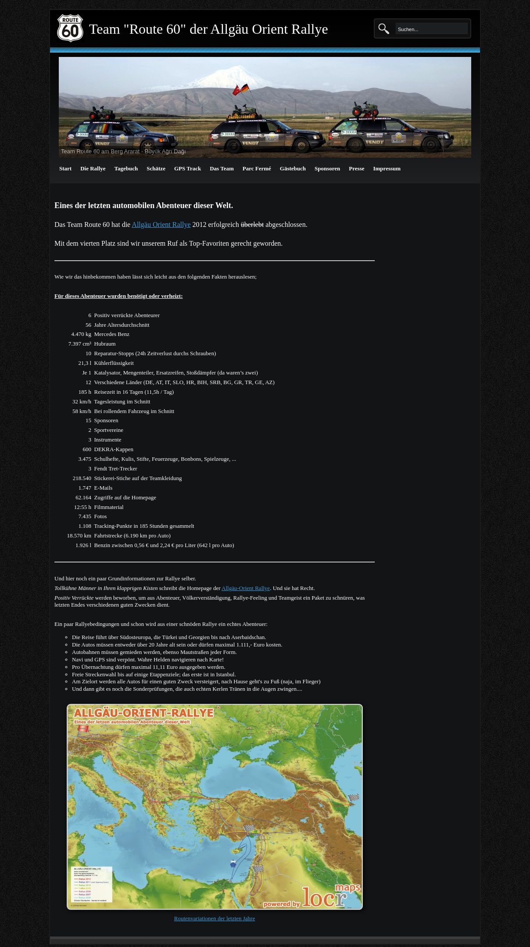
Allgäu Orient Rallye (161, 224)
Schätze (156, 168)
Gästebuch (293, 168)
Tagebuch (126, 168)
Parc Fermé (257, 168)
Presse (356, 168)
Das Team (222, 168)
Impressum (387, 168)
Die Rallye (92, 168)
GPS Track (187, 168)
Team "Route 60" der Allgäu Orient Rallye (208, 29)
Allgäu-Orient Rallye (246, 588)
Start (65, 168)
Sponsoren (327, 168)
